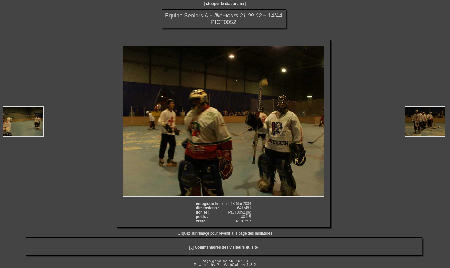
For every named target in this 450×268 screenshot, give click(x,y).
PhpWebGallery (231, 264)
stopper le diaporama (225, 4)
